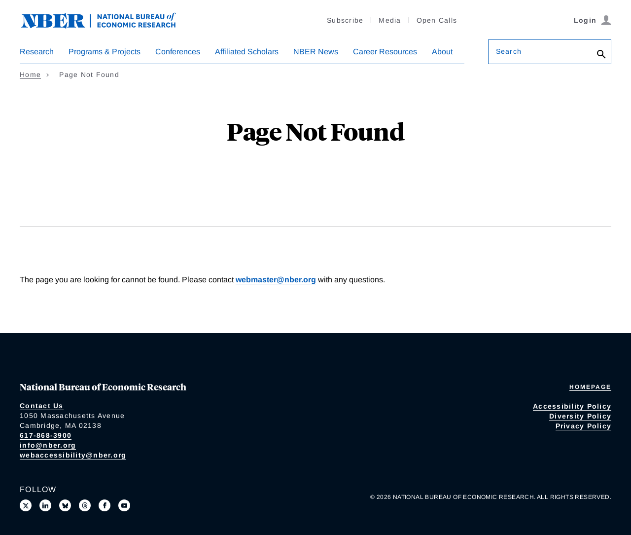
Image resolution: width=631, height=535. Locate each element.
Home (30, 74)
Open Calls (437, 20)
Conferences (177, 51)
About (442, 51)
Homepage (590, 386)
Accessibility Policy (572, 406)
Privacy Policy (584, 426)
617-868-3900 (45, 435)
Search (509, 51)
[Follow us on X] (26, 505)
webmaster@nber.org (276, 279)
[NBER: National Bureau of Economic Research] (106, 19)
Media (390, 20)
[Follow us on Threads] (85, 505)
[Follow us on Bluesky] (65, 505)
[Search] (601, 54)
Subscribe (345, 20)
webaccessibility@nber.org (73, 455)
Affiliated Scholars (247, 51)
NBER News (315, 51)
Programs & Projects (104, 51)
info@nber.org (48, 445)
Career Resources (385, 51)
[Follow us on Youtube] (124, 505)
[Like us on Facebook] (104, 505)
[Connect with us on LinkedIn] (45, 505)
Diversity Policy (580, 416)
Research (37, 51)
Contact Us (42, 406)
